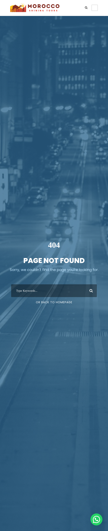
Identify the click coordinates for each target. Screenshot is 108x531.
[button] (96, 519)
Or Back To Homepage (54, 302)
